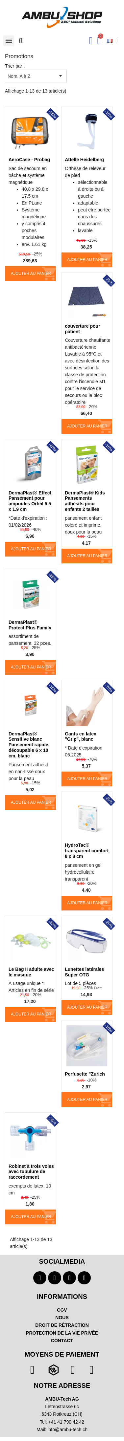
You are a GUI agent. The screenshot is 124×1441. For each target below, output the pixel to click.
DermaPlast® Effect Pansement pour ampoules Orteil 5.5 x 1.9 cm (30, 501)
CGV (62, 1310)
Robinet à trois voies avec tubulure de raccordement (31, 1172)
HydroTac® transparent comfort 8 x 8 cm (87, 850)
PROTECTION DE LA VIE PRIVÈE (62, 1333)
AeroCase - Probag (29, 159)
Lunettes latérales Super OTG (84, 972)
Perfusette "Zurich (85, 1074)
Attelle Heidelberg (84, 159)
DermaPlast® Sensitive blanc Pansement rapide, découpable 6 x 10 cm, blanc (29, 744)
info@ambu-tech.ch (67, 1429)
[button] (20, 40)
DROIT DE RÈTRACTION (62, 1325)
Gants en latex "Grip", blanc (80, 736)
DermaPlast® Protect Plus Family (30, 625)
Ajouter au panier (31, 273)
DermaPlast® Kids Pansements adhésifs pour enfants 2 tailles (85, 501)
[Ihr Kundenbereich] (91, 41)
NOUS (61, 1317)
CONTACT (62, 1340)
